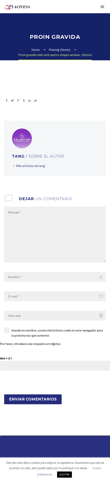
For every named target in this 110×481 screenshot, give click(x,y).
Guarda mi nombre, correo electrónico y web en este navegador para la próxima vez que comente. (57, 332)
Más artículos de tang (30, 166)
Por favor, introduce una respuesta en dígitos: (30, 344)
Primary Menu (102, 7)
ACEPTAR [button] (64, 474)
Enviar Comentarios (33, 399)
